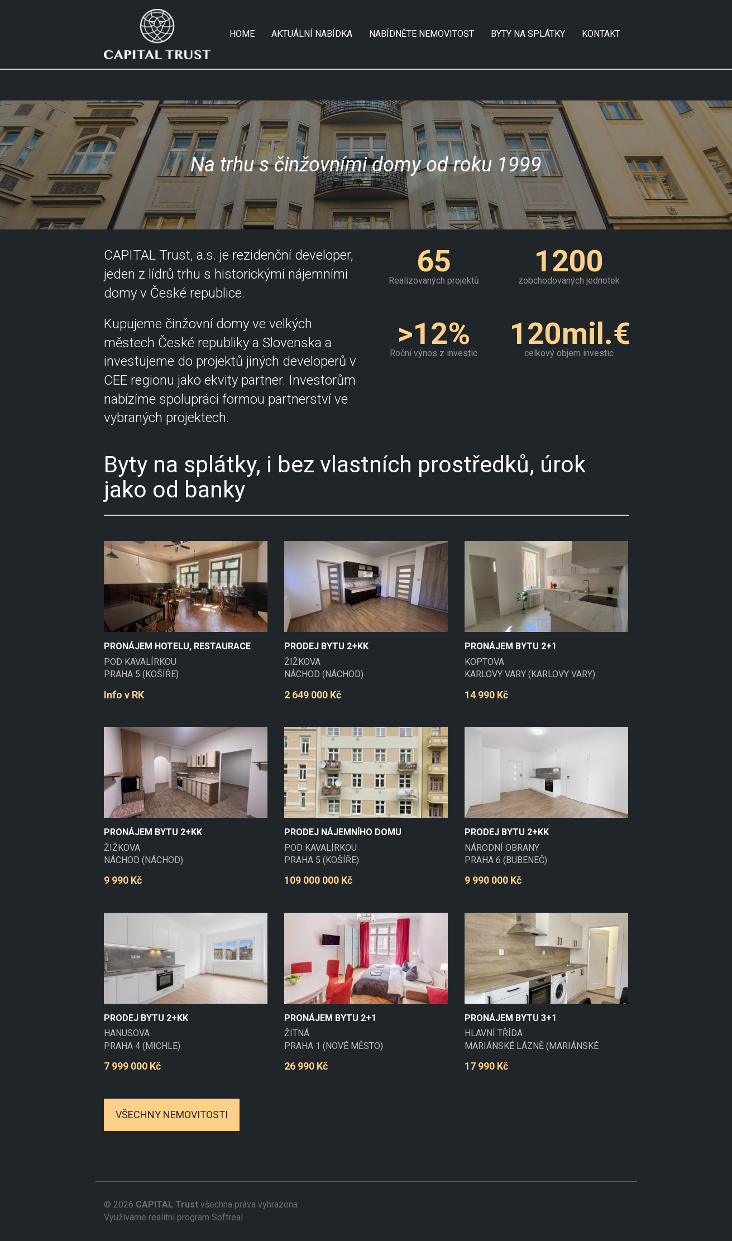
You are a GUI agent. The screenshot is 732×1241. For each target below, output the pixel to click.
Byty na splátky (528, 33)
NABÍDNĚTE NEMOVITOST (421, 33)
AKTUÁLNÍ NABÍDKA (311, 33)
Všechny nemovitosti (172, 1114)
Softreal (227, 1217)
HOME (242, 33)
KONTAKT (601, 33)
